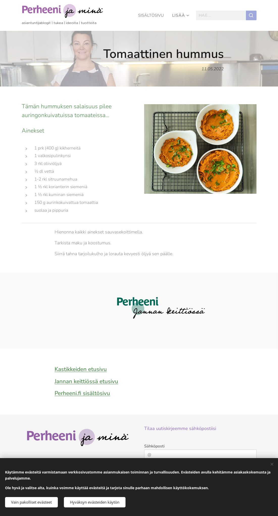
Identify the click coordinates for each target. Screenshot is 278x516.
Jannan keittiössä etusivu (86, 381)
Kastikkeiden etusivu (81, 369)
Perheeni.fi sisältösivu (82, 393)
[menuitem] (151, 15)
